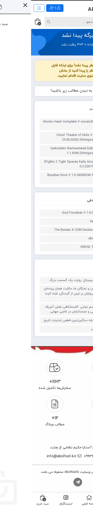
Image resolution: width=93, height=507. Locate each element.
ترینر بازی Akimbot (70, 238)
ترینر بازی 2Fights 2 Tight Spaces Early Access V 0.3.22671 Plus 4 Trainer (48, 164)
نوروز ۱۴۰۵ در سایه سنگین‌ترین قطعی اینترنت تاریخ (48, 320)
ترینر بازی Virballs (71, 221)
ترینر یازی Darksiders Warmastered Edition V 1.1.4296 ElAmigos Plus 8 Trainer (51, 151)
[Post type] (80, 22)
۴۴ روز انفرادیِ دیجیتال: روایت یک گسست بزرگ (50, 280)
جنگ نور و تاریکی (71, 329)
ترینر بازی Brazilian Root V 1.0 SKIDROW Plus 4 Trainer (49, 177)
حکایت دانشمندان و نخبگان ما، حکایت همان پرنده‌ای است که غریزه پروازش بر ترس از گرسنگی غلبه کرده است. (48, 293)
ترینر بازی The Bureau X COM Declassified (53, 230)
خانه (59, 44)
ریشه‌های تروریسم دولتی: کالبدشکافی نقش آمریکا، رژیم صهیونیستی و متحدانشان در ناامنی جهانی (48, 309)
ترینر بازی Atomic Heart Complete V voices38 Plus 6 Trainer (47, 124)
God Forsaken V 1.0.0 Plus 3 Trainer (57, 213)
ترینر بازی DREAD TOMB (66, 247)
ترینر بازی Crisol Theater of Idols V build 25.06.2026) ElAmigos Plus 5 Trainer (54, 137)
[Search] (46, 22)
